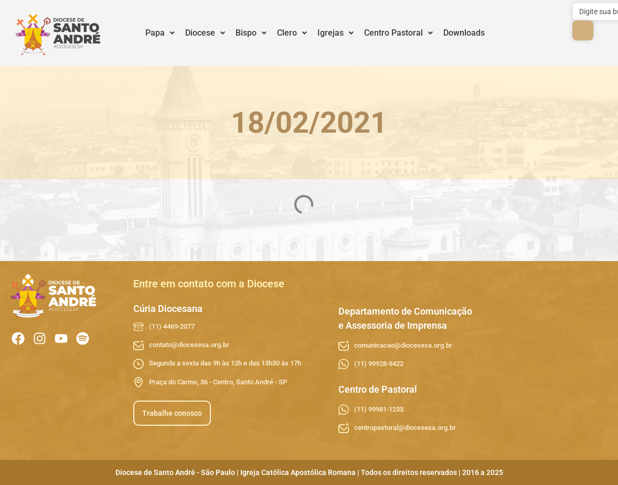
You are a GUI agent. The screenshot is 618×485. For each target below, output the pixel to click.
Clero (292, 33)
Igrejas (335, 33)
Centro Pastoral (398, 33)
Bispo (251, 33)
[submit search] (582, 30)
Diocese (205, 33)
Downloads (464, 33)
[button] (160, 33)
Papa (160, 33)
